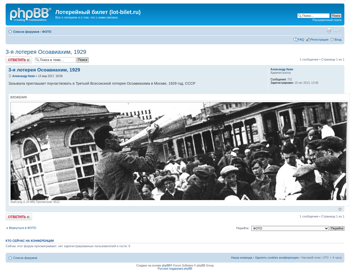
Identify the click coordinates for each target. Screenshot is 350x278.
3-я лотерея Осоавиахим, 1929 (46, 52)
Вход (338, 39)
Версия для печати (329, 30)
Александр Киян (23, 76)
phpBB (166, 265)
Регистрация (319, 39)
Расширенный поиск (327, 20)
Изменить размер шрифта (337, 30)
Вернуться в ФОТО (22, 228)
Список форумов (26, 31)
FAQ (301, 39)
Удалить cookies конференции (277, 257)
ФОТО (46, 31)
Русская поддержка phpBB (175, 268)
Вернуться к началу (340, 209)
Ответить (19, 59)
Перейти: (242, 228)
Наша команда (241, 257)
